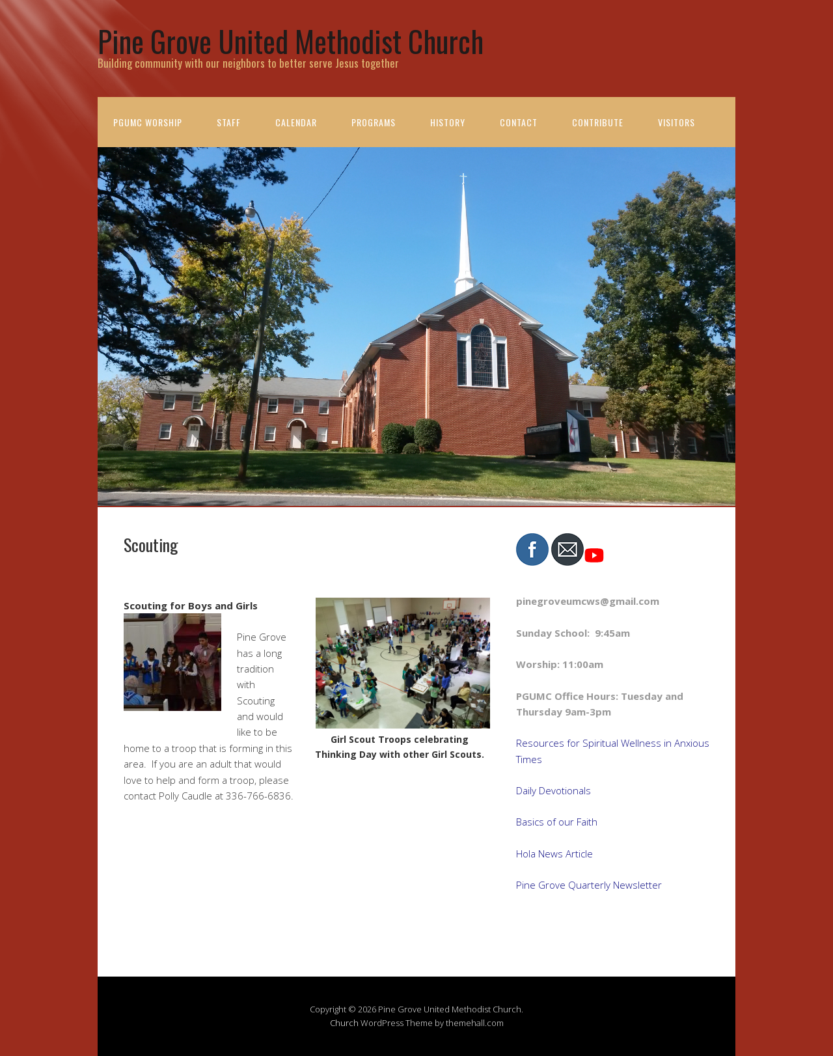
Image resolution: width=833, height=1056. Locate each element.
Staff (229, 122)
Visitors (676, 122)
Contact (519, 122)
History (447, 122)
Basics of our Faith (556, 821)
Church (344, 1023)
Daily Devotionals (553, 790)
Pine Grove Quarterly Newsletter (589, 884)
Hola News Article (554, 853)
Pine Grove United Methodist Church (291, 41)
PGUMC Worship (147, 122)
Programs (373, 122)
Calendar (296, 122)
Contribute (597, 122)
